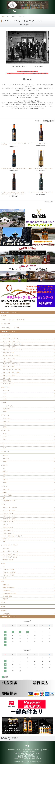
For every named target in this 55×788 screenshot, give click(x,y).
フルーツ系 (6, 504)
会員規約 (45, 774)
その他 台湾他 (7, 386)
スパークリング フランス (11, 570)
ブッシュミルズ (7, 427)
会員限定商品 (7, 638)
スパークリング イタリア (11, 573)
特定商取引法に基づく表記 (14, 774)
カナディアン (5, 462)
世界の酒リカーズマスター (9, 763)
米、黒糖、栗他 (7, 618)
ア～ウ (5, 443)
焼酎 (2, 602)
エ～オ (5, 446)
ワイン (3, 520)
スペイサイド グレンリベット (12, 344)
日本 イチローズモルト (10, 380)
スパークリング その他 (10, 576)
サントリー (6, 397)
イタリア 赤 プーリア (10, 532)
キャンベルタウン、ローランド (12, 359)
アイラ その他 (7, 365)
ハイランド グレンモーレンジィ (13, 353)
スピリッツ (4, 477)
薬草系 (5, 507)
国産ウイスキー (6, 393)
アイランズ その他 (9, 371)
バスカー (5, 433)
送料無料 (4, 316)
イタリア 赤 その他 (9, 535)
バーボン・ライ (6, 440)
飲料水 (3, 629)
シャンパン (6, 567)
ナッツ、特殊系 (7, 510)
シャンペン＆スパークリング (10, 563)
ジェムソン (6, 430)
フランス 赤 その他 (9, 526)
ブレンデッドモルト (9, 389)
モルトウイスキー (6, 338)
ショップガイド (24, 775)
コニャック (6, 471)
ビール (3, 625)
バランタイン (7, 416)
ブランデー (4, 467)
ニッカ (5, 400)
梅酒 (4, 513)
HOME (3, 16)
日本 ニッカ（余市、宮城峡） (12, 377)
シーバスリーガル (8, 413)
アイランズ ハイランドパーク (12, 368)
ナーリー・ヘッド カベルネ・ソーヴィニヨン (13, 168)
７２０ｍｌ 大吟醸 (9, 589)
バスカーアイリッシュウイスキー (11, 330)
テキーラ (5, 493)
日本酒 (3, 583)
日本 (4, 559)
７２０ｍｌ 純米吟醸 (9, 592)
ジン (4, 481)
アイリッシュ (5, 423)
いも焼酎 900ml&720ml (10, 615)
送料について (37, 774)
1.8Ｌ (4, 586)
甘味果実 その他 (8, 579)
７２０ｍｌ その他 (9, 595)
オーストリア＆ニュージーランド (13, 553)
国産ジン (5, 484)
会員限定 (4, 634)
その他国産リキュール (9, 516)
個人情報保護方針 (27, 774)
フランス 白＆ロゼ (9, 529)
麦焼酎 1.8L (6, 606)
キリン (5, 403)
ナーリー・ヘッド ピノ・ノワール (37, 143)
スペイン (5, 541)
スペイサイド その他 (9, 350)
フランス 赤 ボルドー (10, 523)
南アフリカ (6, 556)
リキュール (4, 500)
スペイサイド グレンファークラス (13, 347)
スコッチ (4, 410)
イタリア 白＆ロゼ (9, 538)
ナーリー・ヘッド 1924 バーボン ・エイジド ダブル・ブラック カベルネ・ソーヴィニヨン (13, 193)
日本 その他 (7, 383)
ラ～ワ (5, 458)
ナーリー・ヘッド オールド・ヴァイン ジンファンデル (13, 143)
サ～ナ (5, 449)
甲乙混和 (5, 621)
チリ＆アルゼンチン (9, 550)
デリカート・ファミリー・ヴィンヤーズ (13, 320)
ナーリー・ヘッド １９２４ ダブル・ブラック (40, 192)
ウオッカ (5, 487)
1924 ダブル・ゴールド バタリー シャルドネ (40, 168)
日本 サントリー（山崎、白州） (13, 374)
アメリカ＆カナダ (8, 547)
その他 (5, 406)
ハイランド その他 (9, 356)
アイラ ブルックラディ (10, 362)
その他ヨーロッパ (8, 544)
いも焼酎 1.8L (7, 612)
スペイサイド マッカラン (11, 341)
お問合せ (32, 775)
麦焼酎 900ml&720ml (9, 609)
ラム (4, 490)
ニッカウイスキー (6, 325)
